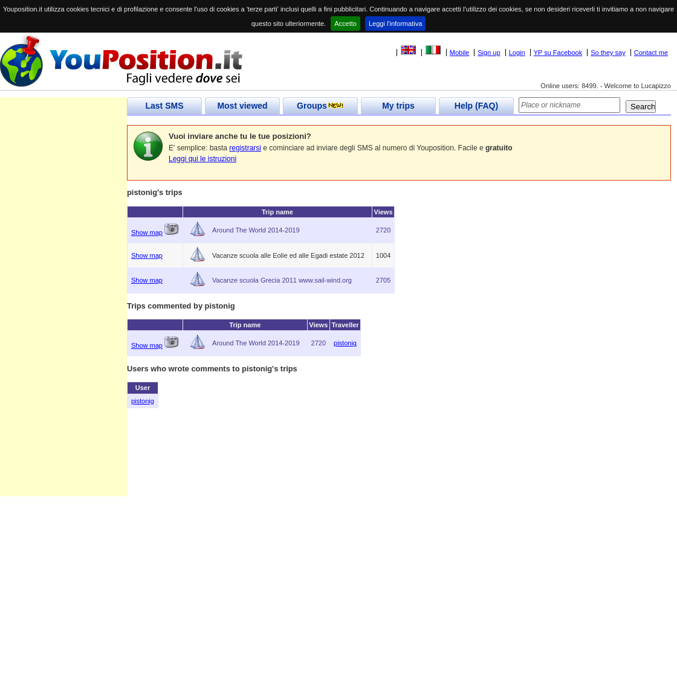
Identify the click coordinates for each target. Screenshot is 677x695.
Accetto (345, 23)
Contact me (651, 52)
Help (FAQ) (476, 105)
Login (517, 52)
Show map (147, 232)
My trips (398, 105)
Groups (320, 105)
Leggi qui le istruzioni (202, 159)
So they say (608, 52)
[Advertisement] (63, 315)
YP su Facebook (558, 52)
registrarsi (245, 148)
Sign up (489, 52)
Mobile (459, 52)
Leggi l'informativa (395, 23)
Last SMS (164, 105)
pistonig (345, 343)
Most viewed (242, 105)
